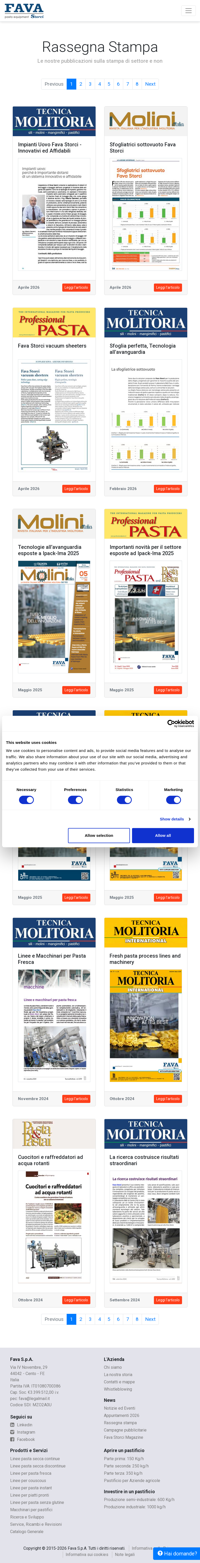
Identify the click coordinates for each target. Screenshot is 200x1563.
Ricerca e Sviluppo (27, 1517)
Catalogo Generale (26, 1531)
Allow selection (99, 835)
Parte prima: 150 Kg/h (124, 1458)
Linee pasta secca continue (35, 1458)
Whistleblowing (118, 1389)
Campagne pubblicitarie (125, 1430)
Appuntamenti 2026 (121, 1415)
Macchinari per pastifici (31, 1509)
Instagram (22, 1432)
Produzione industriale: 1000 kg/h (135, 1506)
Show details (172, 819)
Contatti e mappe (119, 1381)
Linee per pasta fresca (30, 1473)
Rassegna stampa (120, 1422)
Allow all (163, 835)
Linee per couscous (28, 1480)
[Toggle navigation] (188, 10)
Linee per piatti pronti (29, 1495)
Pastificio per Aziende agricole (132, 1480)
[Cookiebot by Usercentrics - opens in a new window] (171, 723)
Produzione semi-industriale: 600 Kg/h (139, 1499)
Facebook (22, 1439)
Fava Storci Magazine (123, 1437)
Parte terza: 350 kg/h (123, 1473)
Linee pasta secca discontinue (38, 1466)
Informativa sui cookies (87, 1554)
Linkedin (21, 1424)
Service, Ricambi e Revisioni (36, 1524)
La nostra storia (118, 1374)
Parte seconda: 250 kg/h (126, 1466)
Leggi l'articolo (76, 287)
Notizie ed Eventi (119, 1408)
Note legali (125, 1554)
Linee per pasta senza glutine (37, 1502)
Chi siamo (113, 1367)
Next (150, 84)
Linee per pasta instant (31, 1487)
